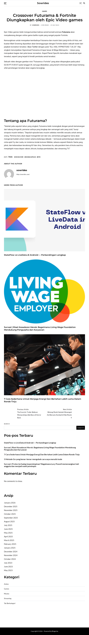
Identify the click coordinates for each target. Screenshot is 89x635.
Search (7, 424)
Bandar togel (9, 488)
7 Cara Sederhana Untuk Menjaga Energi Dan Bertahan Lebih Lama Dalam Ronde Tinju (42, 454)
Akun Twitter (32, 47)
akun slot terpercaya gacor (45, 612)
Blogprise (55, 631)
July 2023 (8, 563)
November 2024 (10, 555)
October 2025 (10, 514)
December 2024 (10, 551)
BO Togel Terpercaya (25, 612)
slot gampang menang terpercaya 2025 (25, 615)
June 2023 (8, 566)
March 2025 (9, 540)
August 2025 (9, 521)
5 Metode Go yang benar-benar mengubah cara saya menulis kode (33, 459)
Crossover (19, 157)
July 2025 (8, 525)
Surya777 (8, 622)
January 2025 (9, 548)
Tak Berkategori (9, 603)
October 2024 (10, 559)
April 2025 (8, 536)
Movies (6, 594)
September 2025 (11, 518)
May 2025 (8, 533)
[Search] (84, 3)
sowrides (35, 25)
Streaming (7, 598)
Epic (39, 157)
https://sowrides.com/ (23, 174)
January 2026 (9, 503)
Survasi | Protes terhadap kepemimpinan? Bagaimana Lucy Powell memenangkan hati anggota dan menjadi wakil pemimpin (41, 465)
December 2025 (10, 506)
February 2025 (10, 544)
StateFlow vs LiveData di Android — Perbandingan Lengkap (35, 255)
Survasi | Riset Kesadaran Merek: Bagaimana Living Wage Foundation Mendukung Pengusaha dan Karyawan (40, 328)
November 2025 (10, 510)
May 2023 (8, 570)
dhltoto (7, 612)
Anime (6, 584)
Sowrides (43, 3)
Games (44, 11)
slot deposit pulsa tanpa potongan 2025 (57, 615)
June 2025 (8, 529)
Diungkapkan (30, 157)
